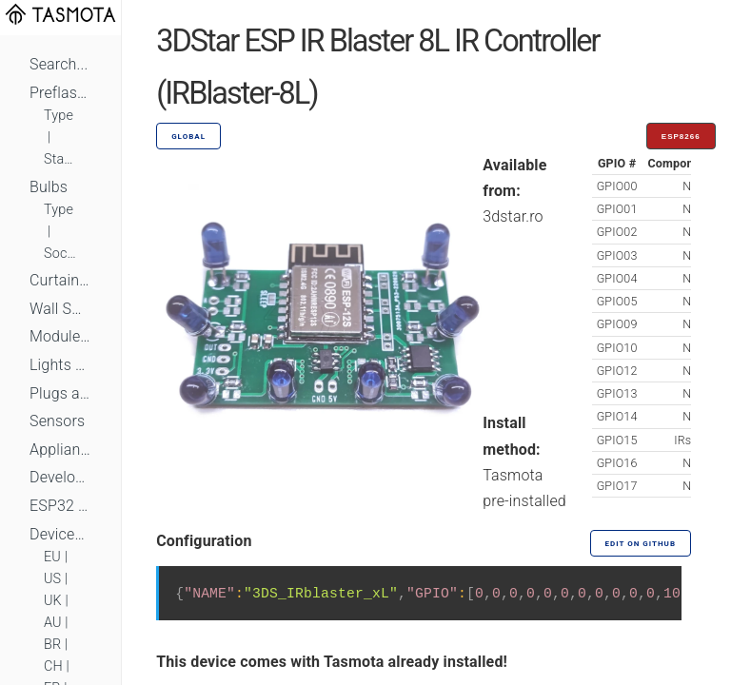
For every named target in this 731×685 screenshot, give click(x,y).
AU (53, 623)
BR (52, 644)
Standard (60, 159)
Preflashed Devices (60, 93)
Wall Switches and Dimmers (60, 309)
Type (58, 116)
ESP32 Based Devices (60, 506)
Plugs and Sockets (60, 393)
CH (53, 666)
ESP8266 (681, 136)
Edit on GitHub (640, 543)
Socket (60, 253)
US (52, 579)
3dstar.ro (513, 216)
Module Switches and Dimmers (60, 336)
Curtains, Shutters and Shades (60, 280)
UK (53, 601)
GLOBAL (188, 136)
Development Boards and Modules (60, 477)
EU (52, 557)
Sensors (57, 421)
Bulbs (49, 187)
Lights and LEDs (60, 365)
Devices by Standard (60, 534)
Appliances (60, 449)
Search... (59, 64)
